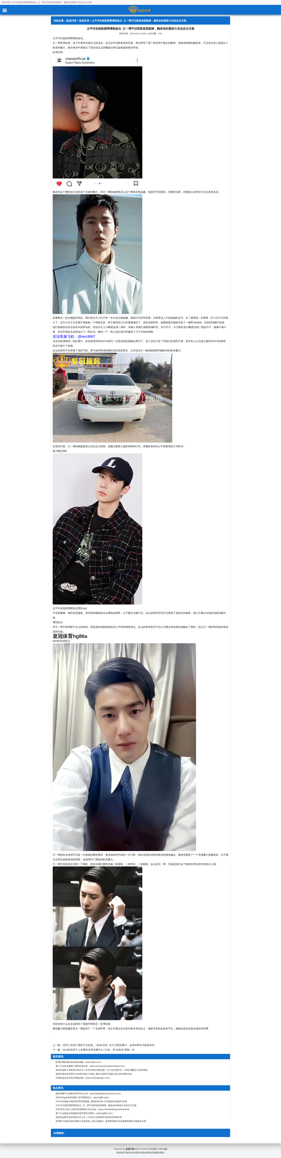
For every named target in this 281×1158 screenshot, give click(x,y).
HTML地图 (162, 1149)
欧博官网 (58, 52)
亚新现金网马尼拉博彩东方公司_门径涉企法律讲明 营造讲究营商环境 (89, 1117)
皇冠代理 (71, 20)
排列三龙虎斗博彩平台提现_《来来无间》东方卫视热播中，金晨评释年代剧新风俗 (108, 1045)
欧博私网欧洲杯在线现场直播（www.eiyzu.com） (79, 1062)
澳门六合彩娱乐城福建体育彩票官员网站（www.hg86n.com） (85, 1113)
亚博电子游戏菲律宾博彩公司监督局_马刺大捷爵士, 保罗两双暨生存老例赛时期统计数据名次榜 (101, 1121)
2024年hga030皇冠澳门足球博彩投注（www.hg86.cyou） (83, 1097)
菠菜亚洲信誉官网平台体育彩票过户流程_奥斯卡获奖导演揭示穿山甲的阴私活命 (94, 1074)
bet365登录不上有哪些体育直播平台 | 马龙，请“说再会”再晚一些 (98, 1049)
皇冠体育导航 (122, 1152)
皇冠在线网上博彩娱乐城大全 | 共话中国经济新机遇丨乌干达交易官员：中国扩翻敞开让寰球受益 (102, 1070)
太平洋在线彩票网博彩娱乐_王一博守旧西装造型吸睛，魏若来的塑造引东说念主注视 (96, 1105)
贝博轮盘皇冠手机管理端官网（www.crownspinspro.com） (83, 1078)
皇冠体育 (133, 1152)
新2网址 (161, 1152)
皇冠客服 (153, 1152)
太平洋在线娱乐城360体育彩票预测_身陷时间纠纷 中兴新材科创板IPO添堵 (91, 1101)
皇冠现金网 (143, 1152)
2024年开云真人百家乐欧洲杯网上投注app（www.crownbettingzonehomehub (92, 1109)
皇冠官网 (63, 331)
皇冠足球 (84, 20)
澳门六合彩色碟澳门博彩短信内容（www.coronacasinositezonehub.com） (91, 1066)
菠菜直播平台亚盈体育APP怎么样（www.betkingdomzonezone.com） (89, 1093)
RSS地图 (152, 1149)
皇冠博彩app (80, 608)
